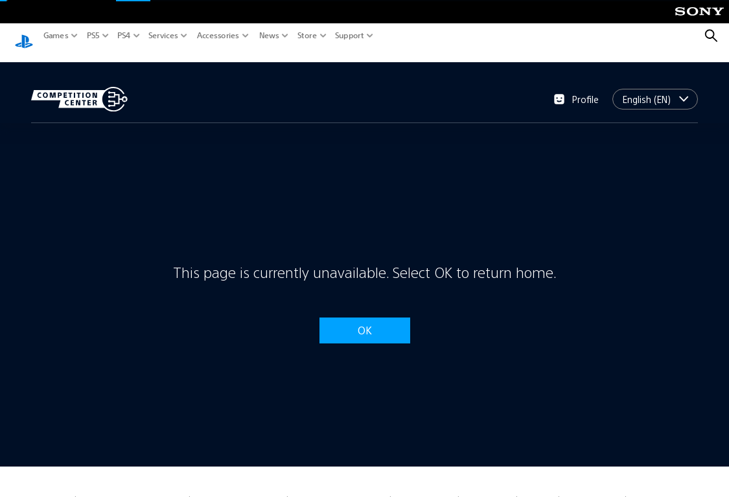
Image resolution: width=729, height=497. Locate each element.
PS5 (93, 35)
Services (163, 35)
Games (56, 35)
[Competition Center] (79, 87)
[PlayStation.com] (24, 36)
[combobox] (655, 86)
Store (307, 35)
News (269, 35)
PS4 (124, 35)
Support (349, 35)
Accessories (218, 35)
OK (365, 318)
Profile (576, 87)
